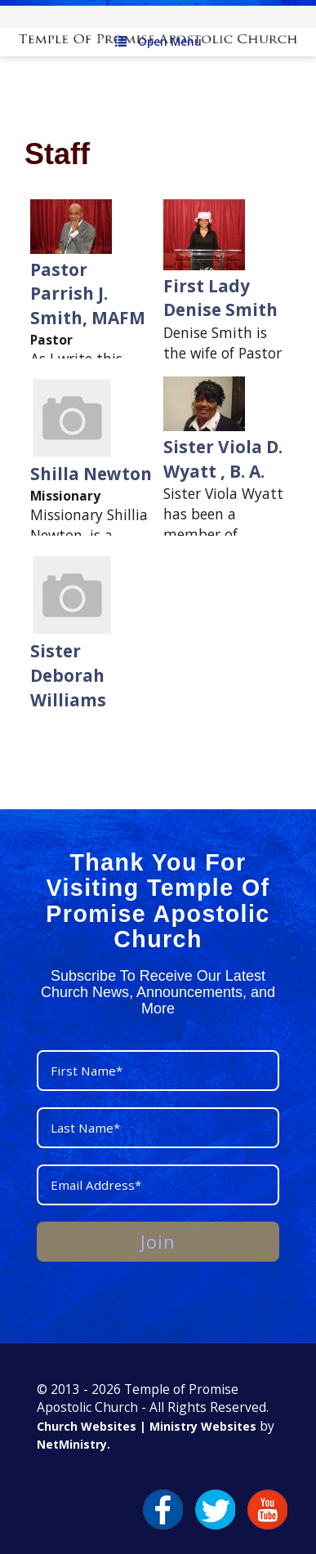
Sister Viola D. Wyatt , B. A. (223, 459)
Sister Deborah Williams (68, 674)
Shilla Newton (91, 473)
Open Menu (158, 41)
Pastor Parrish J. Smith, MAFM (87, 293)
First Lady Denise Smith (220, 298)
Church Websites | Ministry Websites (148, 1426)
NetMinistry (72, 1444)
